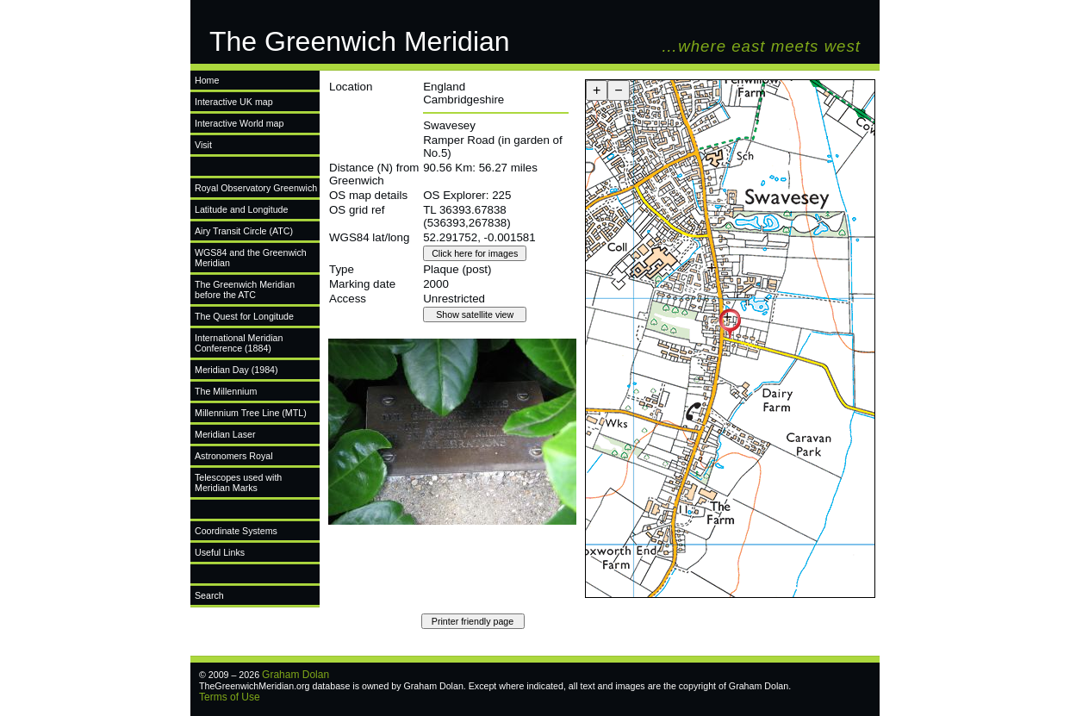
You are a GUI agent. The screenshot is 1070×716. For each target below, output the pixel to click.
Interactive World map (239, 123)
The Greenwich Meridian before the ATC (245, 289)
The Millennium (226, 391)
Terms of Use (229, 697)
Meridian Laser (225, 434)
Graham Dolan (295, 675)
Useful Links (220, 552)
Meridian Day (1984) (236, 369)
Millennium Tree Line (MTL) (251, 413)
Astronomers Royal (234, 456)
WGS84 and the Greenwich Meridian (251, 257)
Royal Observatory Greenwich (256, 188)
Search (209, 595)
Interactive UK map (234, 102)
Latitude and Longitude (241, 209)
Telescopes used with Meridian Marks (238, 482)
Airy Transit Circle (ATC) (244, 231)
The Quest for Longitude (244, 316)
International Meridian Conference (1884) (239, 343)
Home (207, 80)
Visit (203, 145)
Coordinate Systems (236, 531)
